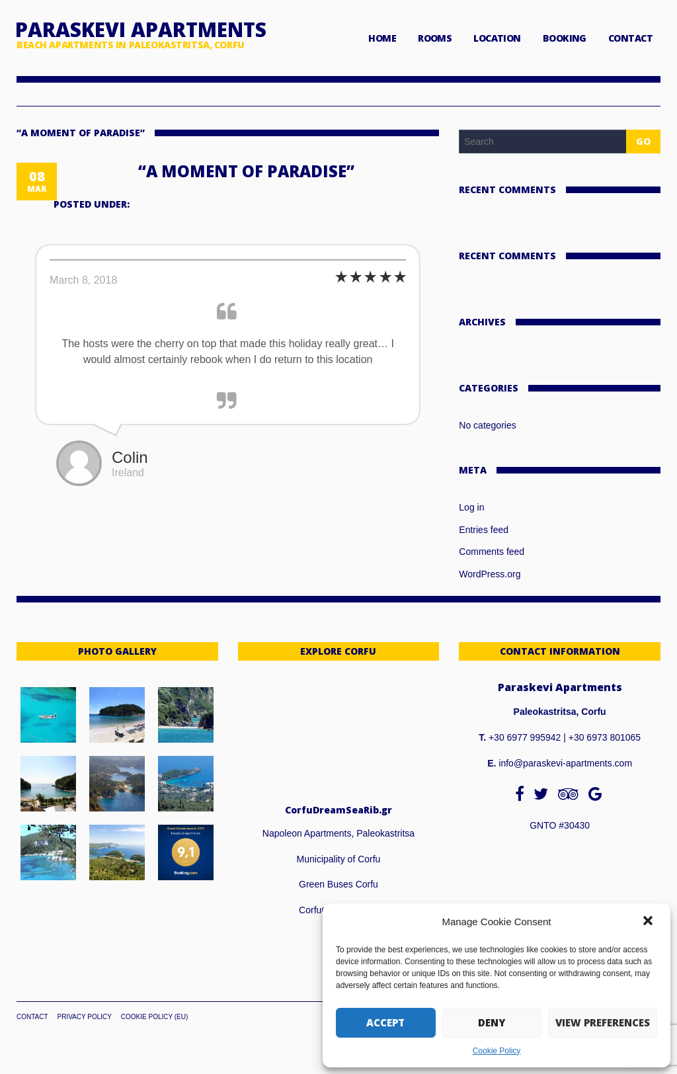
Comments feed (491, 551)
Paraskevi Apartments (140, 29)
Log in (471, 507)
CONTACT (630, 38)
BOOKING (564, 38)
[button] (649, 922)
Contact (32, 1016)
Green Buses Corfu (338, 884)
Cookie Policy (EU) (154, 1016)
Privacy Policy (84, 1016)
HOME (382, 38)
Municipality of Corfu (339, 859)
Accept (385, 1022)
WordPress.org (489, 574)
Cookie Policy (497, 1050)
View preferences (602, 1022)
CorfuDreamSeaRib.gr (338, 810)
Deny (491, 1022)
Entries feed (483, 529)
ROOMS (435, 38)
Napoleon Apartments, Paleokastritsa (338, 833)
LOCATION (497, 38)
